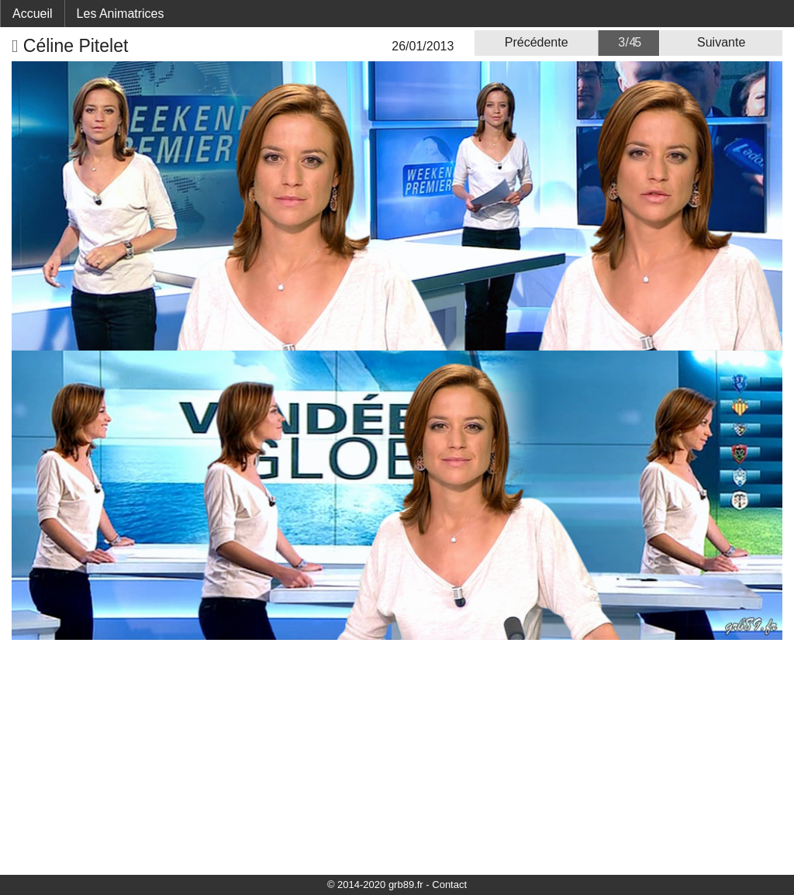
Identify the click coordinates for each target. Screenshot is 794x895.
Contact (449, 884)
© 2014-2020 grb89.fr (375, 884)
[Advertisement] (397, 756)
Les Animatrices (120, 13)
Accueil (32, 13)
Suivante (721, 42)
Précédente (536, 42)
